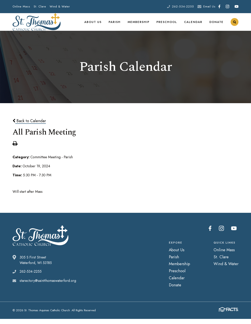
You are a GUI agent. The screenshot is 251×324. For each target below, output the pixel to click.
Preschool (168, 24)
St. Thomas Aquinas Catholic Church (37, 24)
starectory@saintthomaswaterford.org (48, 285)
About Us (96, 24)
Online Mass (21, 6)
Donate (217, 24)
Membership (140, 24)
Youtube (236, 6)
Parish (117, 24)
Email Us (209, 6)
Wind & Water (60, 6)
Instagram (227, 6)
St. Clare (40, 6)
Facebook (219, 6)
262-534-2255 (183, 6)
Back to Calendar (29, 126)
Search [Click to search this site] (234, 24)
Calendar (194, 24)
